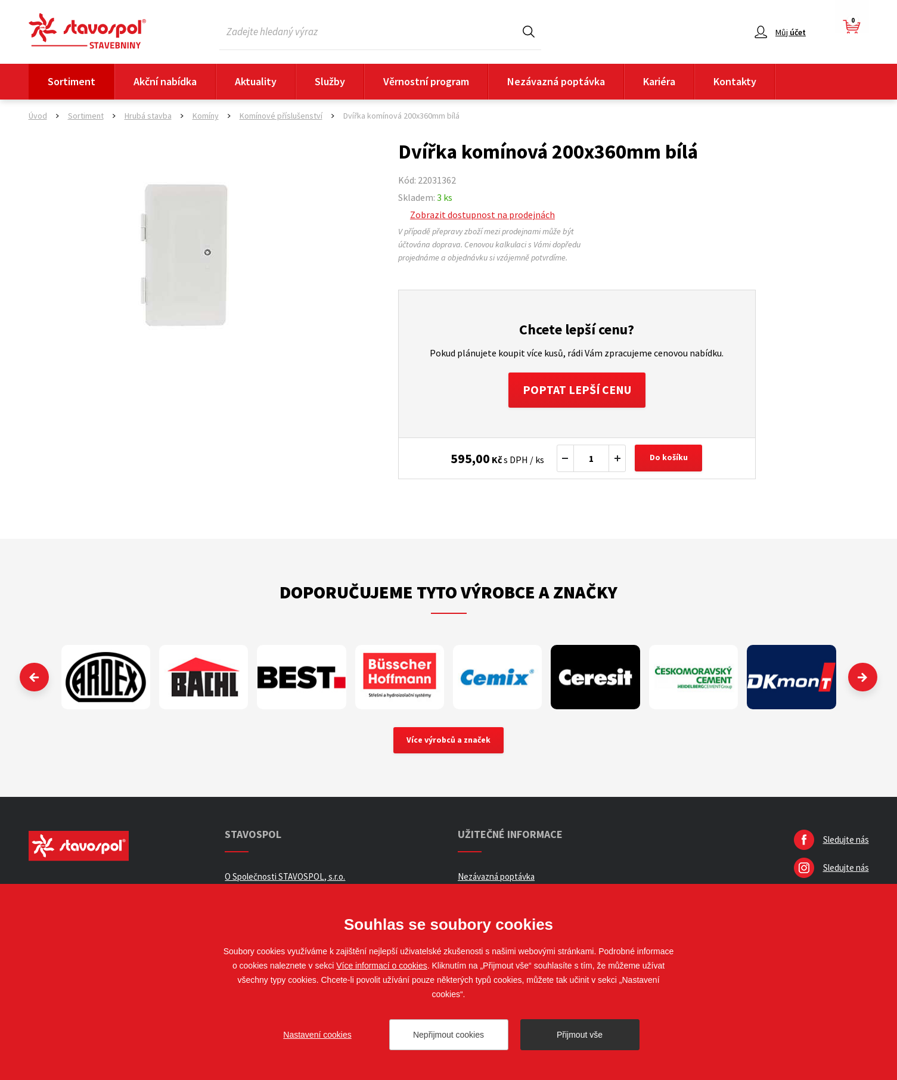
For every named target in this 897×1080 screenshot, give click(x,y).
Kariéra (659, 81)
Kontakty (734, 81)
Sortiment (71, 81)
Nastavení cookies (317, 1034)
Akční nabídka (165, 81)
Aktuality (256, 81)
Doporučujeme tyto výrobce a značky (448, 592)
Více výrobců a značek (448, 741)
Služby (330, 81)
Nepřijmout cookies (448, 1034)
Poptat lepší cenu (576, 390)
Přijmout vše (580, 1034)
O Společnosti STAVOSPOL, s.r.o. (285, 877)
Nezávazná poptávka (556, 81)
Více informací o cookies (381, 965)
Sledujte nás (846, 840)
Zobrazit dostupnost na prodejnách (482, 215)
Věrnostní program (426, 81)
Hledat (528, 31)
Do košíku (669, 459)
